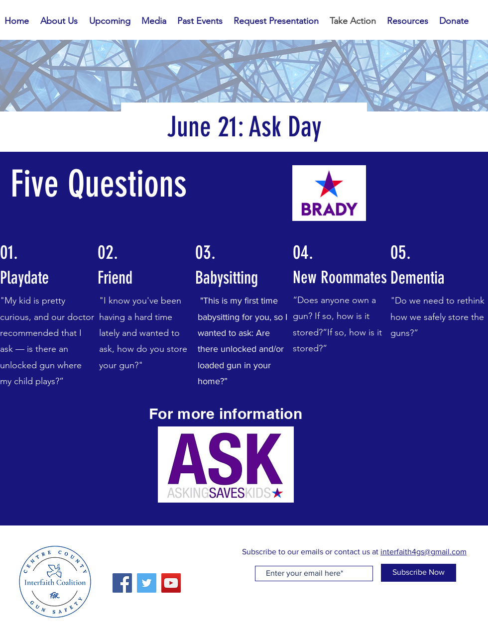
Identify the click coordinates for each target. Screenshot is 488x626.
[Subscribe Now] (418, 573)
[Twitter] (146, 583)
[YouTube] (171, 583)
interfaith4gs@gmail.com (423, 551)
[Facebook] (122, 583)
